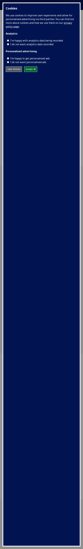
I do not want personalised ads (28, 62)
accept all (31, 69)
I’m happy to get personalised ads (30, 58)
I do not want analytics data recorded (31, 44)
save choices (13, 69)
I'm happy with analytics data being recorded (36, 40)
